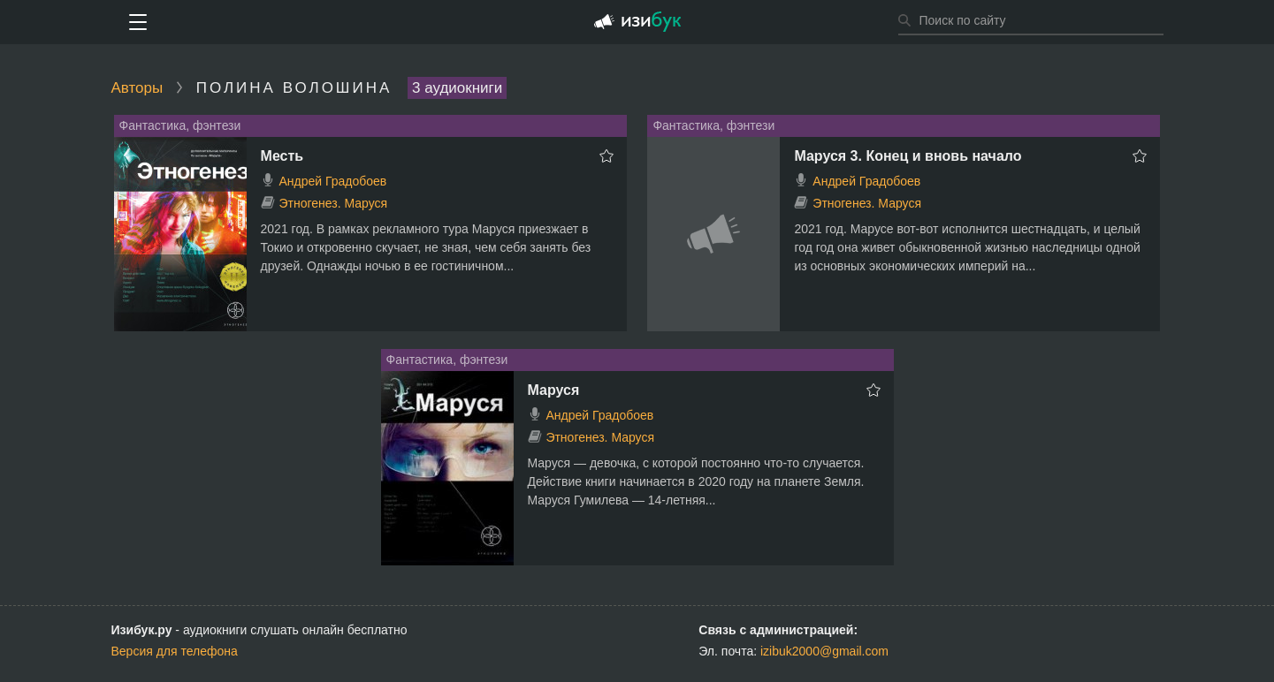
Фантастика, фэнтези (180, 125)
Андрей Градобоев (332, 181)
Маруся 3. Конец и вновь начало (907, 155)
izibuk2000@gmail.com (824, 651)
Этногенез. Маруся (332, 203)
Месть (282, 155)
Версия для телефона (174, 651)
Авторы (137, 88)
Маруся (554, 390)
